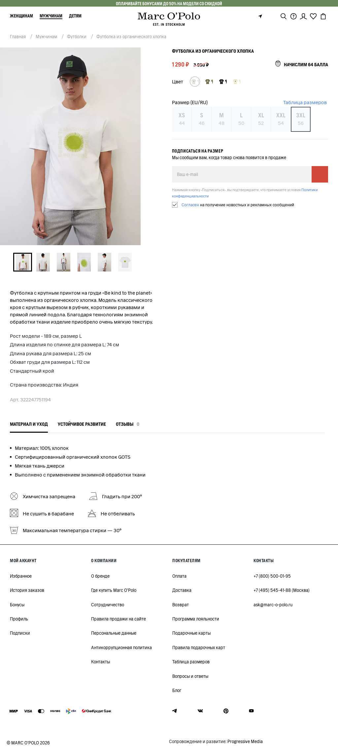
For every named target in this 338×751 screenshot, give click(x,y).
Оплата (179, 576)
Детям (75, 16)
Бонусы (17, 604)
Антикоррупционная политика (121, 647)
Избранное (21, 576)
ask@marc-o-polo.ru (273, 604)
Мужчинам (51, 16)
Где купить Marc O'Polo (113, 590)
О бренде (100, 576)
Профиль (19, 619)
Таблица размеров (305, 102)
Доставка (181, 590)
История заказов (27, 590)
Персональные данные (113, 633)
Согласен (190, 204)
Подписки (20, 633)
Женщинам (21, 16)
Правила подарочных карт (198, 647)
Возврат (180, 604)
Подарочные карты (191, 633)
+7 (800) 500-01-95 (272, 576)
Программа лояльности (195, 619)
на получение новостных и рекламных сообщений (238, 204)
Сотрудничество (107, 604)
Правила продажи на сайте (118, 619)
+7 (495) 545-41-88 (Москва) (282, 590)
